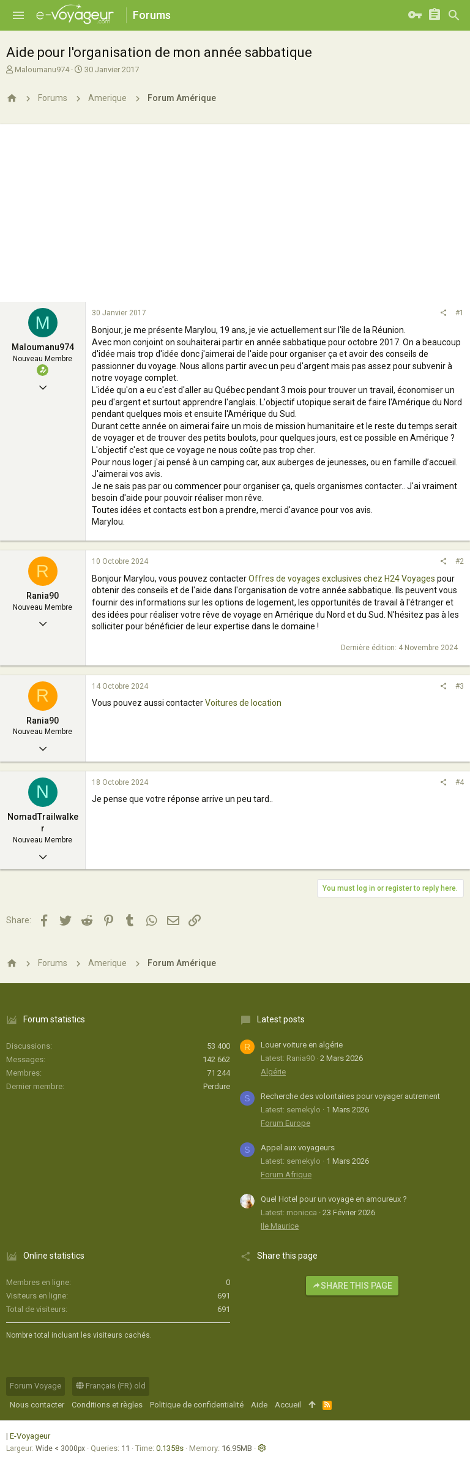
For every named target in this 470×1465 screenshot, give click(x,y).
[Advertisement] (235, 210)
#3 (459, 686)
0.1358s (170, 1448)
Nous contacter (37, 1404)
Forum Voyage (35, 1385)
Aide (259, 1404)
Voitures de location (242, 703)
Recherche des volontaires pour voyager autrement (350, 1096)
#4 (459, 782)
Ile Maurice (280, 1226)
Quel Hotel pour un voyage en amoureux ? (334, 1199)
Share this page (352, 1286)
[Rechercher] (454, 15)
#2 (459, 561)
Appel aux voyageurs (298, 1147)
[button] (18, 15)
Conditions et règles (107, 1404)
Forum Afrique (286, 1174)
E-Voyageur (30, 1436)
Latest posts (281, 1019)
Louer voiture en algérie (302, 1044)
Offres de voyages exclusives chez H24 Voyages (341, 578)
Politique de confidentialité (197, 1404)
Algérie (273, 1071)
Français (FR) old (111, 1385)
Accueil (288, 1404)
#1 (459, 313)
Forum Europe (285, 1123)
